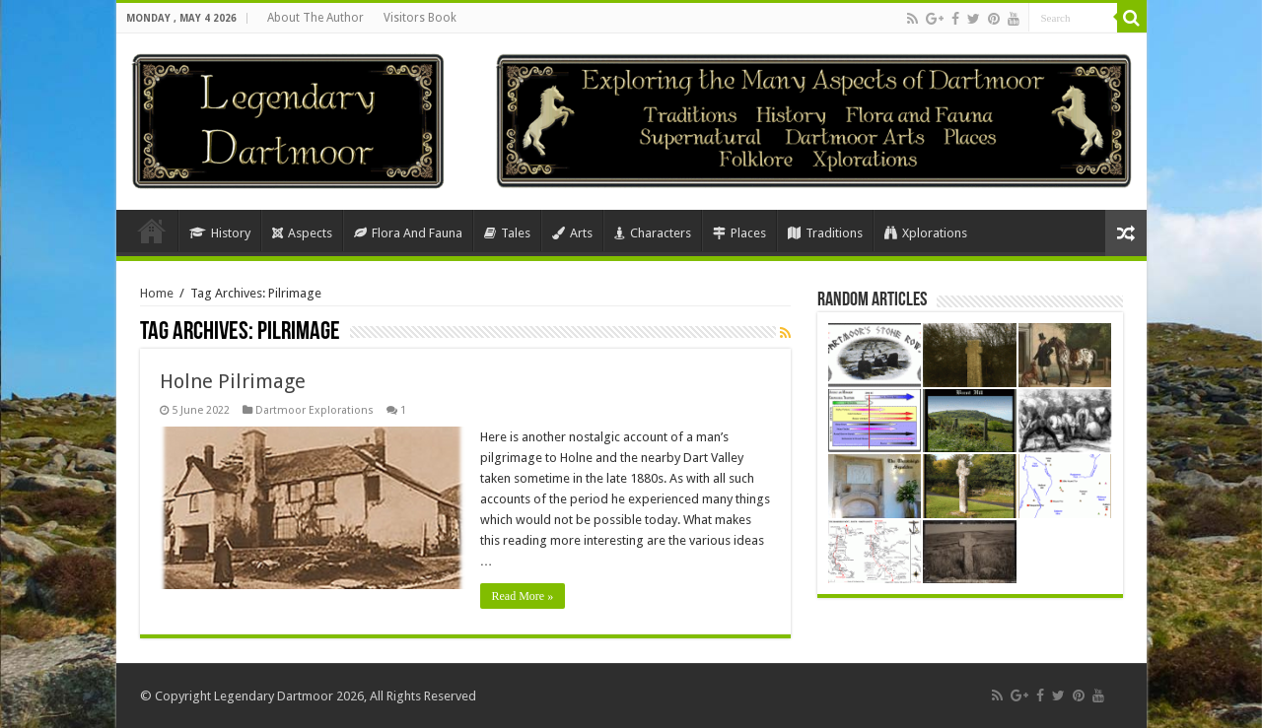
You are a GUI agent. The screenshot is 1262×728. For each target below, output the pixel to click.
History (219, 233)
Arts (572, 233)
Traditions (825, 233)
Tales (507, 233)
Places (739, 233)
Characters (652, 233)
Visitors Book (420, 18)
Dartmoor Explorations (314, 410)
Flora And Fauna (408, 233)
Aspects (302, 233)
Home (151, 230)
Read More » (523, 596)
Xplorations (925, 233)
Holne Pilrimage (233, 381)
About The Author (315, 18)
